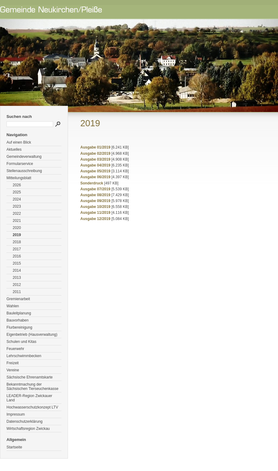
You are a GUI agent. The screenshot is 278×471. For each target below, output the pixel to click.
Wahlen (12, 306)
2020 (17, 228)
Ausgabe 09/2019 (95, 201)
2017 (17, 249)
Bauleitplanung (18, 313)
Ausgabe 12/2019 (95, 219)
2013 (17, 277)
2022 (17, 213)
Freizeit (12, 363)
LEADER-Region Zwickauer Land (29, 398)
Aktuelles (14, 149)
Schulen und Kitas (21, 341)
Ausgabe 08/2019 (95, 195)
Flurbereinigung (19, 327)
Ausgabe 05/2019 (95, 171)
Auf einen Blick (18, 142)
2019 (17, 235)
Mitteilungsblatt (18, 178)
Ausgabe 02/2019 (95, 153)
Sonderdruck (91, 183)
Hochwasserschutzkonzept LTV (32, 407)
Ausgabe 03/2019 (95, 159)
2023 (17, 206)
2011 (17, 292)
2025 (17, 192)
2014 (17, 270)
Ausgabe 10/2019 (95, 207)
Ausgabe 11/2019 (95, 212)
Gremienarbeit (18, 299)
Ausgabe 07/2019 (95, 189)
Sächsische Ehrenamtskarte (29, 377)
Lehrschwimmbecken (23, 356)
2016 (17, 256)
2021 (17, 220)
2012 (17, 285)
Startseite (14, 447)
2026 (17, 185)
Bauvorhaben (17, 320)
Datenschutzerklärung (24, 421)
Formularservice (19, 164)
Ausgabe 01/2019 (95, 147)
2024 (17, 199)
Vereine (12, 370)
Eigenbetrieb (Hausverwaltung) (31, 334)
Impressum (15, 414)
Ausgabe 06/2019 (95, 177)
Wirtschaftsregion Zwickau (28, 428)
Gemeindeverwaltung (23, 156)
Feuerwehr (15, 349)
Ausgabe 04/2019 (95, 165)
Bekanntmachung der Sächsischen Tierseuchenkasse (32, 386)
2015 (17, 263)
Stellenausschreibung (24, 171)
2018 (17, 242)
